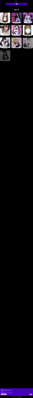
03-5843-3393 (6, 390)
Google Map (4, 394)
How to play (22, 4)
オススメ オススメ (2, 4)
